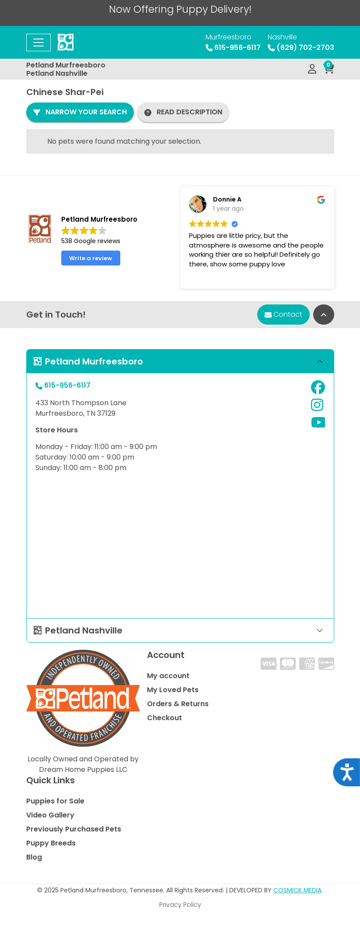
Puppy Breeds (51, 843)
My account (168, 676)
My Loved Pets (173, 690)
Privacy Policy (180, 904)
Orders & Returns (178, 704)
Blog (34, 857)
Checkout (164, 718)
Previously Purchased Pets (73, 829)
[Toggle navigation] (38, 42)
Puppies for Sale (55, 801)
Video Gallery (50, 815)
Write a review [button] (90, 258)
